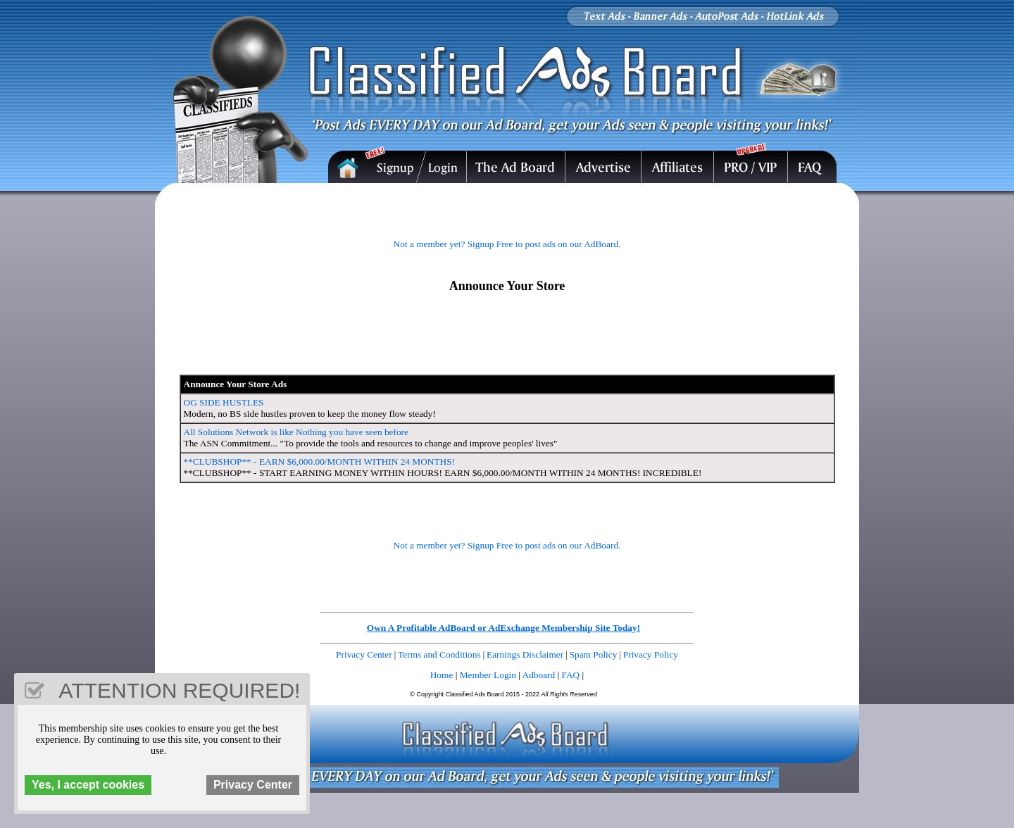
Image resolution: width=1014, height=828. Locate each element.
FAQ (571, 675)
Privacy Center (364, 654)
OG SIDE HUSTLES (224, 402)
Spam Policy (594, 654)
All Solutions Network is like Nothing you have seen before (296, 432)
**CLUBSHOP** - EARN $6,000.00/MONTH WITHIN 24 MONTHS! (320, 461)
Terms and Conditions (439, 654)
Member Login (488, 675)
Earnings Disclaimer (525, 654)
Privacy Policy (650, 654)
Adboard (539, 675)
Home (441, 675)
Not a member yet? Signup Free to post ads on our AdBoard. (507, 244)
